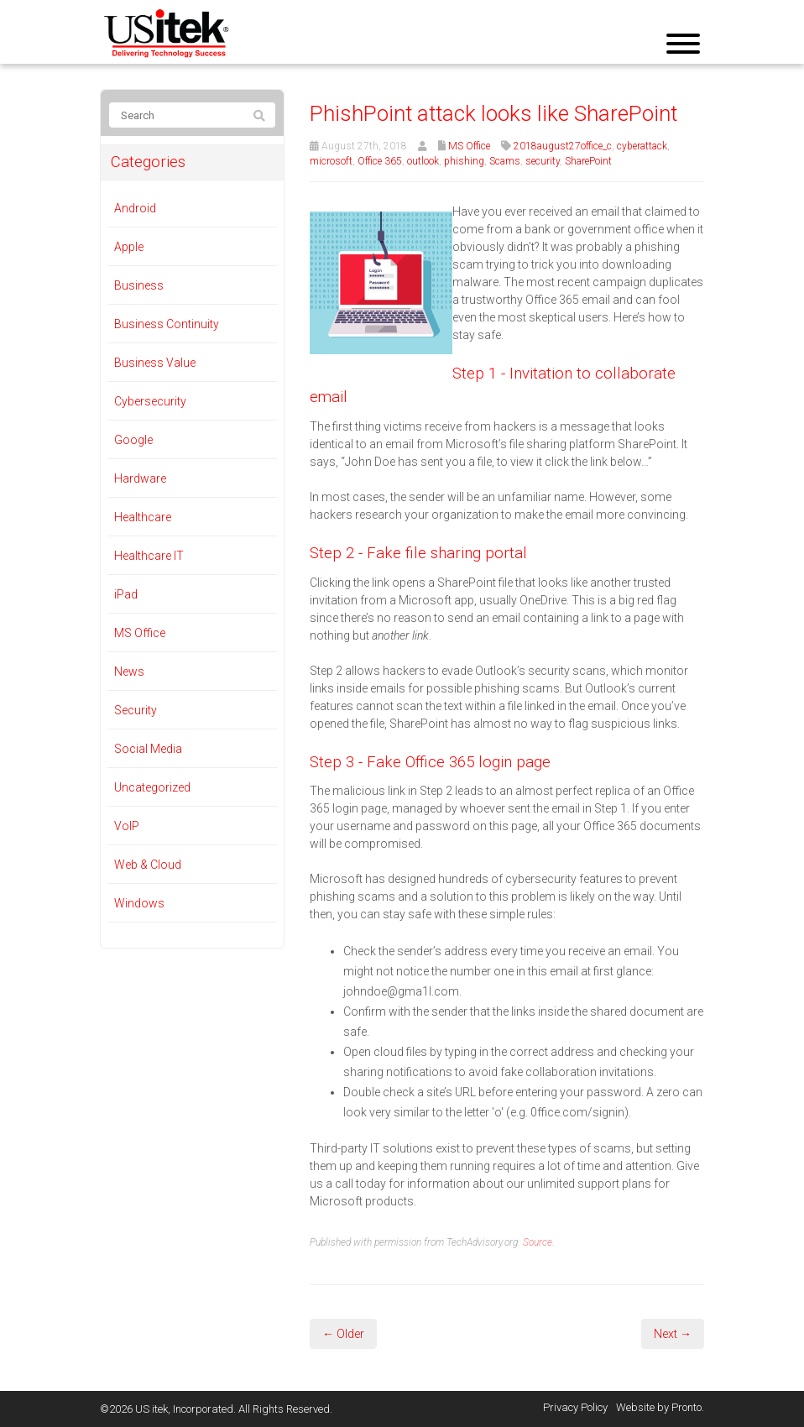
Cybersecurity (150, 401)
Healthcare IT (149, 555)
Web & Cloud (147, 864)
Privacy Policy (575, 1407)
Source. (539, 1242)
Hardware (140, 478)
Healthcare (142, 517)
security (542, 161)
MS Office (469, 146)
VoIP (126, 826)
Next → (673, 1334)
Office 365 (380, 161)
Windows (139, 903)
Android (135, 208)
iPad (126, 594)
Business (139, 285)
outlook (423, 161)
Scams (504, 161)
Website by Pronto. (660, 1407)
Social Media (148, 748)
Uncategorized (152, 787)
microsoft (331, 161)
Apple (129, 247)
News (129, 671)
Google (133, 440)
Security (135, 710)
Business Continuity (166, 324)
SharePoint (588, 161)
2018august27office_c (563, 146)
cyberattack (642, 146)
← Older (343, 1334)
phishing (464, 161)
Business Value (155, 362)
